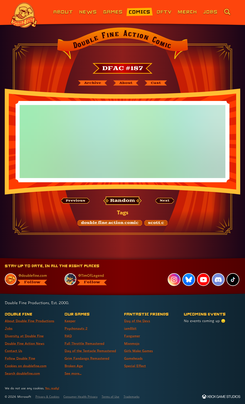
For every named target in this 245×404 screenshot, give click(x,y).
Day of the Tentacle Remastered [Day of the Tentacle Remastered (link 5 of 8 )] (92, 351)
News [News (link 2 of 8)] (88, 12)
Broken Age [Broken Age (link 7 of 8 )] (74, 366)
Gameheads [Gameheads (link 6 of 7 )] (134, 358)
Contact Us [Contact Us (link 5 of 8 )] (14, 351)
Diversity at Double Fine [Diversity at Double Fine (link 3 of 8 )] (25, 336)
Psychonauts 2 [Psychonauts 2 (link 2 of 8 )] (77, 328)
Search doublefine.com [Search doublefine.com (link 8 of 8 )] (24, 373)
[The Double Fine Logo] (24, 15)
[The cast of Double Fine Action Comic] (158, 83)
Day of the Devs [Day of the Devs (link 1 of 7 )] (138, 321)
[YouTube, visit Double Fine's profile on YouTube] (203, 279)
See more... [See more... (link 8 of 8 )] (74, 373)
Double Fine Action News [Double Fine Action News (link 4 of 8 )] (26, 343)
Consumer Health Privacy (84, 397)
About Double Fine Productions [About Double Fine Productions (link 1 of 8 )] (31, 321)
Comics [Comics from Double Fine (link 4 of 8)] (139, 12)
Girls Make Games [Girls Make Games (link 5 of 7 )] (139, 351)
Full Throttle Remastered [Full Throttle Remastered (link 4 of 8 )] (86, 343)
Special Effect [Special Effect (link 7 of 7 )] (136, 366)
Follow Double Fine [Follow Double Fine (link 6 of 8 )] (21, 358)
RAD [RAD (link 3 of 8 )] (68, 336)
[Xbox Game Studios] (221, 397)
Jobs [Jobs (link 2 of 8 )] (9, 328)
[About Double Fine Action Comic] (126, 83)
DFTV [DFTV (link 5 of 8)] (164, 12)
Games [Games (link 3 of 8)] (113, 12)
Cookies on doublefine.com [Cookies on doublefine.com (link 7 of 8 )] (27, 366)
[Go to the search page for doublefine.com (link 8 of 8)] (227, 12)
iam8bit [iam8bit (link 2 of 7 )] (130, 328)
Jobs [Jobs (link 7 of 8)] (210, 12)
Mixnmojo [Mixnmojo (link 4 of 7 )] (132, 343)
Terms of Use (116, 397)
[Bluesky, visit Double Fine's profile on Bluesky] (188, 279)
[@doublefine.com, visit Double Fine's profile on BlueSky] (30, 279)
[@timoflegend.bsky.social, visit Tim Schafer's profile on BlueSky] (90, 279)
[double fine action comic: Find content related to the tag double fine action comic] (110, 223)
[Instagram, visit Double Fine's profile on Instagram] (173, 279)
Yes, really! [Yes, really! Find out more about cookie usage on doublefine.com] (52, 388)
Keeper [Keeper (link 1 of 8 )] (71, 321)
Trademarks (138, 397)
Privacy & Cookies (48, 397)
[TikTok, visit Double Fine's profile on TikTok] (232, 279)
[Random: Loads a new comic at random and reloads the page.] (122, 201)
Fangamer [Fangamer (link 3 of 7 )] (132, 336)
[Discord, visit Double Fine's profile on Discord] (218, 279)
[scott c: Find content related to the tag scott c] (155, 223)
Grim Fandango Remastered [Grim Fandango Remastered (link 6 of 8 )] (89, 358)
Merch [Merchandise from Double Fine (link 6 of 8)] (187, 12)
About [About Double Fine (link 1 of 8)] (63, 12)
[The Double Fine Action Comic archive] (91, 83)
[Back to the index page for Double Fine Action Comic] (122, 44)
